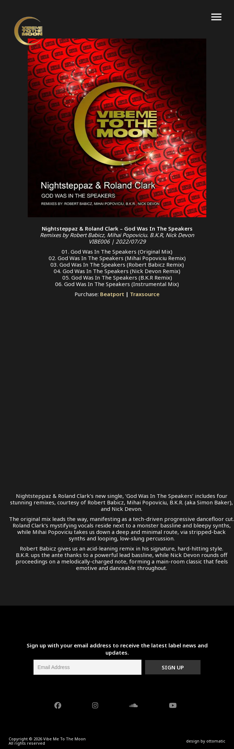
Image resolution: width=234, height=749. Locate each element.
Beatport (112, 294)
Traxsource (144, 294)
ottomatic (215, 741)
